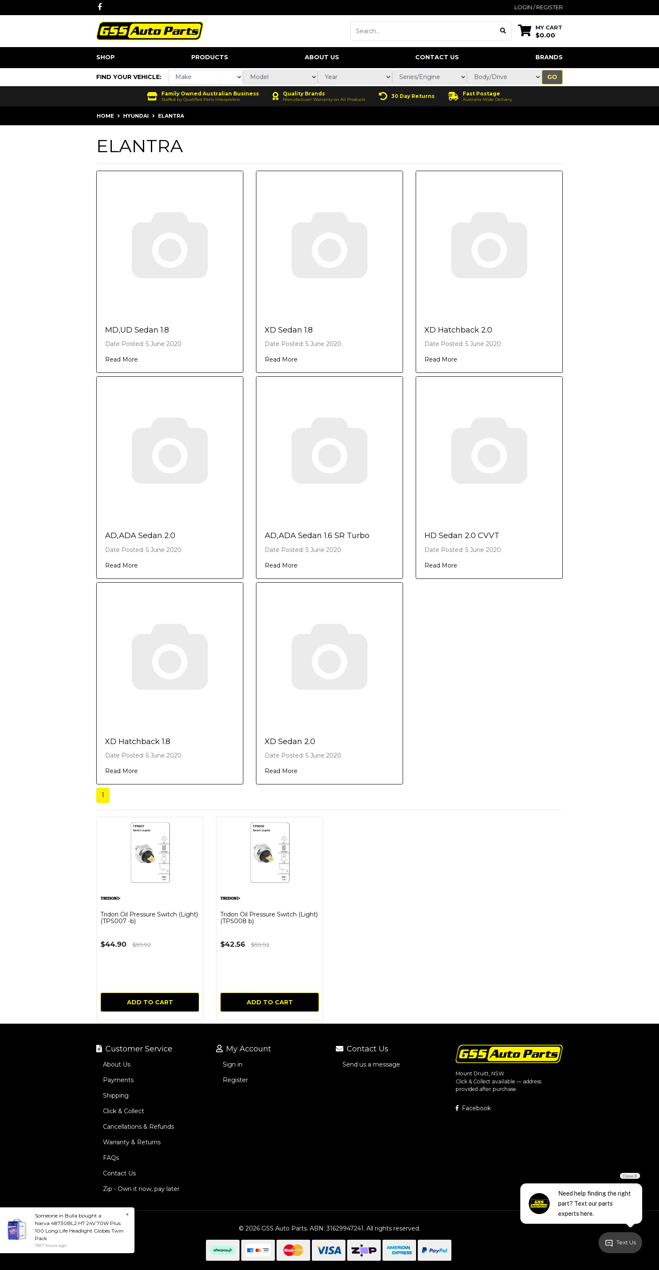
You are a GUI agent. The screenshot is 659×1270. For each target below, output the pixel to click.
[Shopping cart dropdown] (540, 31)
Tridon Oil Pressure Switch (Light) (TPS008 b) (269, 918)
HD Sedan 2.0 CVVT (461, 535)
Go (552, 77)
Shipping (116, 1095)
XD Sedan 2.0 (290, 741)
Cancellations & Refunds (138, 1126)
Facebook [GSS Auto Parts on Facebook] (473, 1108)
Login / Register (538, 7)
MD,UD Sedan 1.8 (137, 330)
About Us (322, 57)
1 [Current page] (103, 795)
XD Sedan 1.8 (289, 330)
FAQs (111, 1158)
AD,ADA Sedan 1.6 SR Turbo (317, 535)
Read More (121, 359)
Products (209, 57)
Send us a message (371, 1064)
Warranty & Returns (132, 1142)
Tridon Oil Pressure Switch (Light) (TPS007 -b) (149, 918)
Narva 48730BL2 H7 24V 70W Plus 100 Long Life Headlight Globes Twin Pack (79, 1230)
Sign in (233, 1064)
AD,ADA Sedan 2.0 (140, 535)
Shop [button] (105, 57)
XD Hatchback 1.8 (137, 741)
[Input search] (423, 31)
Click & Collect (123, 1111)
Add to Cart (150, 1002)
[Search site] (503, 31)
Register (235, 1080)
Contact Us (437, 57)
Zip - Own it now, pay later (141, 1189)
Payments (118, 1080)
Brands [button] (549, 57)
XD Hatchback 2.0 (458, 330)
